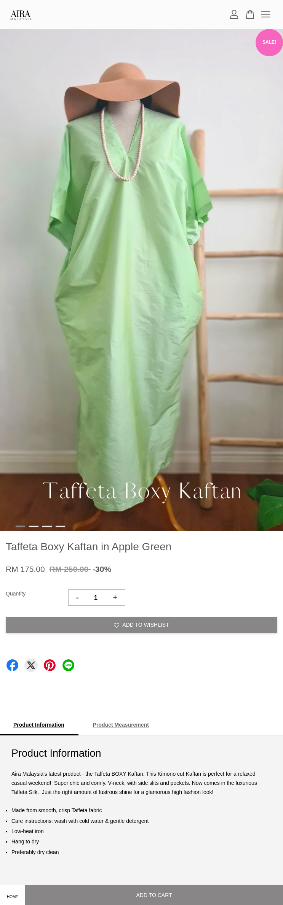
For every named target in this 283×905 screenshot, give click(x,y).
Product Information (38, 725)
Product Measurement (121, 725)
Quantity (16, 594)
